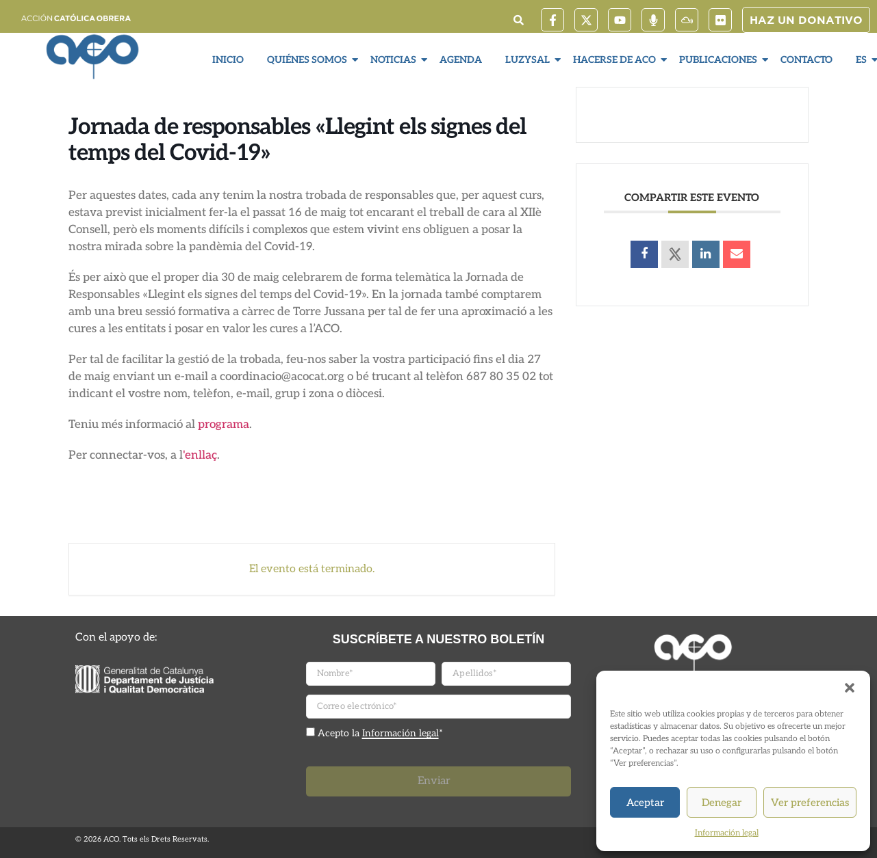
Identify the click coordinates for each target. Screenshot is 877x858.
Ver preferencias (810, 802)
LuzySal (529, 60)
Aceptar (645, 802)
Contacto (806, 60)
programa (223, 424)
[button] (849, 688)
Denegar (721, 802)
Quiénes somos (309, 60)
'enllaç (200, 455)
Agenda (461, 60)
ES (863, 60)
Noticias (395, 60)
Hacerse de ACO (616, 60)
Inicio (228, 60)
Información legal (727, 833)
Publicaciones (720, 60)
